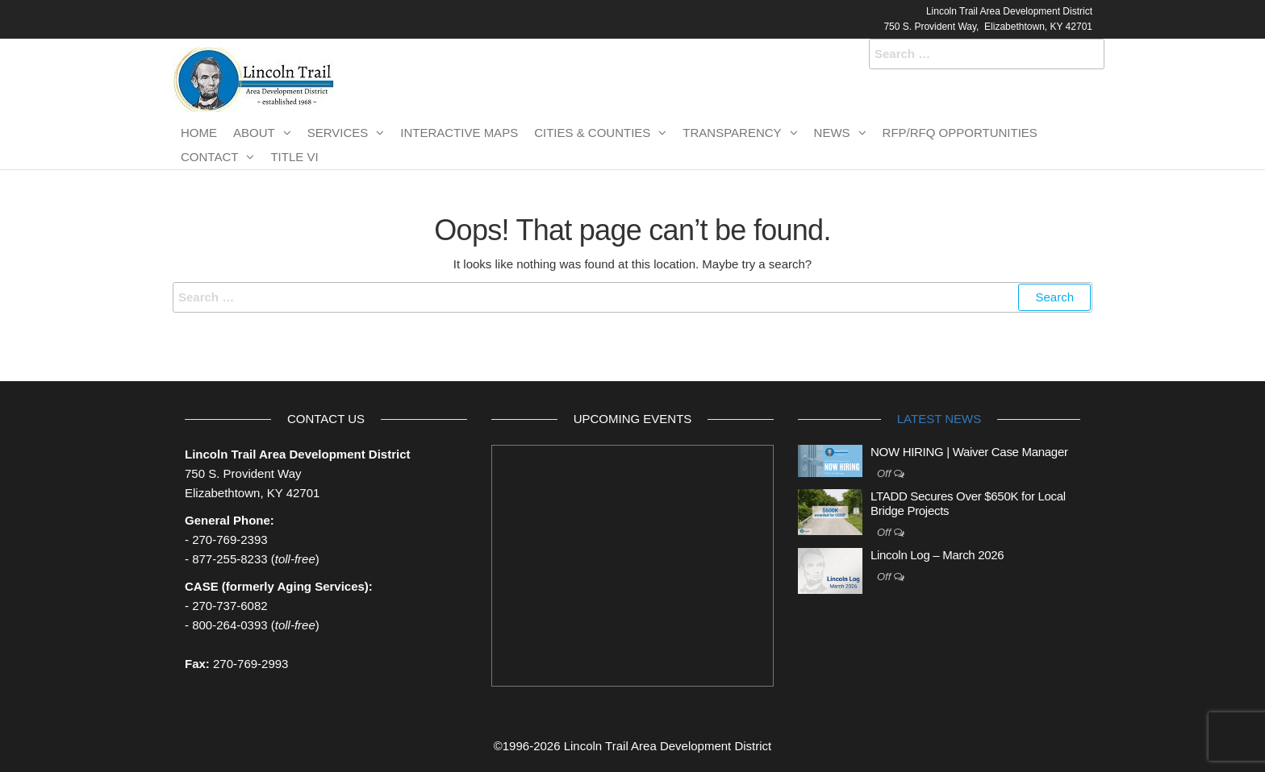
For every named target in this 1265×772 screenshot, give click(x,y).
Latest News (939, 418)
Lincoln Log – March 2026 (937, 555)
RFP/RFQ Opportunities (960, 132)
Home (199, 132)
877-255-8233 (229, 559)
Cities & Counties (592, 132)
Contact (209, 157)
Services (338, 132)
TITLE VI (294, 157)
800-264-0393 (229, 625)
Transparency (732, 132)
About (254, 132)
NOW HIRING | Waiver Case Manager (969, 452)
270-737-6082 (229, 605)
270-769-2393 (229, 539)
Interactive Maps (459, 132)
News (832, 132)
